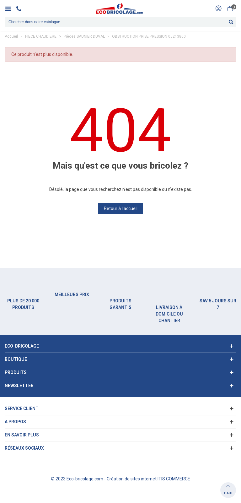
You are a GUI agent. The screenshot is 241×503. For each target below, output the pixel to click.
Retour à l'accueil (120, 208)
